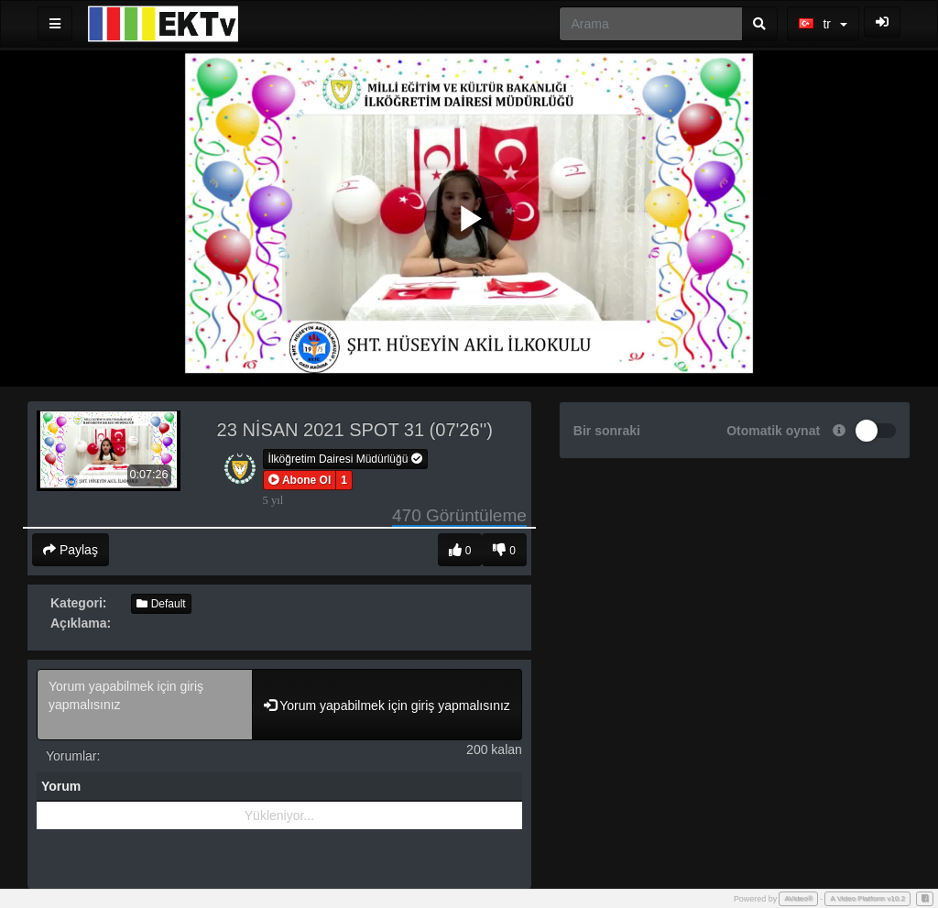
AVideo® (798, 898)
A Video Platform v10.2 (867, 898)
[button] (300, 480)
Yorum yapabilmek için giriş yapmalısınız (145, 704)
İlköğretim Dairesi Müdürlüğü (345, 459)
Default (160, 603)
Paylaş (70, 549)
